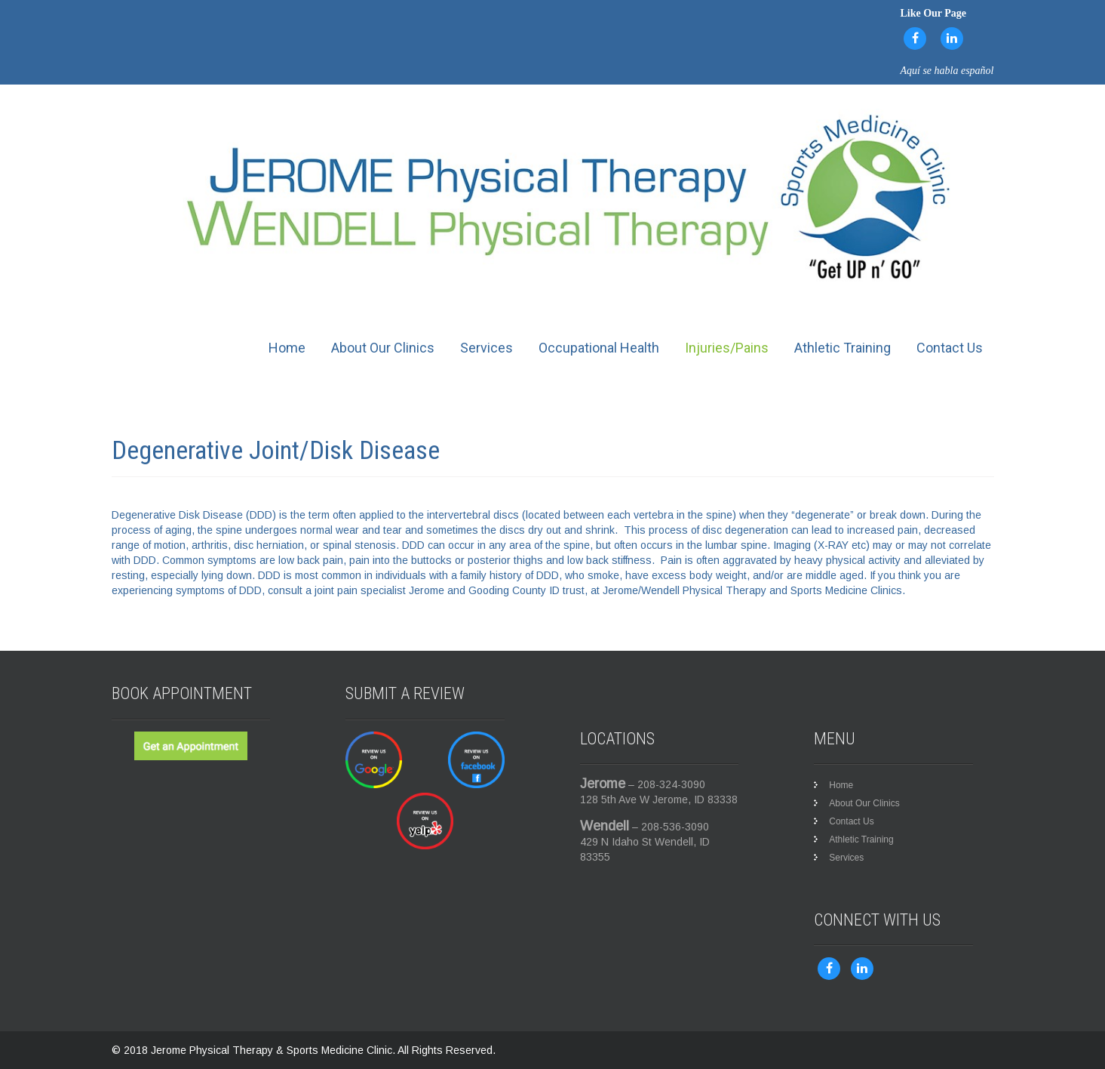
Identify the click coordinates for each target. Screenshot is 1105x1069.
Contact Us (949, 348)
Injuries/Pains (727, 348)
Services (486, 348)
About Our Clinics (382, 348)
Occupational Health (599, 348)
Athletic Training (842, 348)
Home (287, 348)
